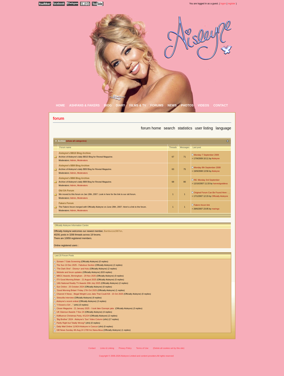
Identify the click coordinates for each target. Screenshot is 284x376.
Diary (120, 105)
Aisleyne (216, 158)
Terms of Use (142, 348)
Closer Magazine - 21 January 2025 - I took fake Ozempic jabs (86, 308)
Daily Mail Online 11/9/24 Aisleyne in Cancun (77, 326)
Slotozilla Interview (65, 298)
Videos (203, 105)
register (231, 3)
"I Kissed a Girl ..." (65, 305)
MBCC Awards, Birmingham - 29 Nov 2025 (76, 276)
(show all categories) (76, 141)
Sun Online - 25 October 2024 (70, 287)
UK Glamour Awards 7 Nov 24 (70, 312)
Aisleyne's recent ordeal (67, 301)
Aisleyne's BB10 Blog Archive (75, 153)
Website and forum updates (69, 272)
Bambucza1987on (113, 231)
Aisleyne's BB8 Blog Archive (74, 178)
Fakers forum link (202, 205)
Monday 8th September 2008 (207, 167)
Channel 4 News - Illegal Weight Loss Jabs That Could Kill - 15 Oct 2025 (90, 294)
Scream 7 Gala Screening (68, 261)
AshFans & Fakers (84, 105)
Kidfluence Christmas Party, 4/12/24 (73, 316)
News (172, 105)
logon (223, 3)
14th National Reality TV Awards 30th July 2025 (78, 283)
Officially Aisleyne (220, 196)
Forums (156, 105)
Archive (61, 141)
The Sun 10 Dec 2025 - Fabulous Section (75, 265)
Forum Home (151, 128)
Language (223, 128)
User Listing (204, 128)
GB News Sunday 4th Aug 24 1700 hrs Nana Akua (80, 330)
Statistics (185, 128)
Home (60, 105)
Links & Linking (107, 348)
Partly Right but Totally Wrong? (71, 323)
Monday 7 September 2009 (206, 155)
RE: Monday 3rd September (207, 180)
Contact (220, 105)
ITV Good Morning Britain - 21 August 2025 (76, 279)
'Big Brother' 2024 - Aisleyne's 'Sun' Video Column (80, 319)
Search (169, 128)
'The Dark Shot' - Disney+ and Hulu (73, 268)
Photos (187, 105)
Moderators (82, 160)
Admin (73, 160)
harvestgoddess (220, 183)
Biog (108, 105)
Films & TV (137, 105)
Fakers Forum (66, 203)
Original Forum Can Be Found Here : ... (212, 192)
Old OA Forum (66, 190)
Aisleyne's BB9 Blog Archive (74, 165)
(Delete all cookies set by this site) (168, 348)
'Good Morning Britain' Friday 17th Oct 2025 (77, 290)
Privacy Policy (125, 348)
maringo (215, 209)
